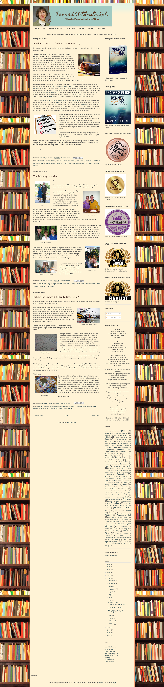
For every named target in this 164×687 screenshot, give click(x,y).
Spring (117, 531)
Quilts (117, 517)
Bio (44, 28)
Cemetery (125, 447)
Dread (106, 460)
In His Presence (110, 651)
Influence (124, 489)
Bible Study (59, 406)
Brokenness (124, 443)
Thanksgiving (80, 163)
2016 (109, 578)
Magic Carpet (115, 499)
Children (111, 452)
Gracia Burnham (109, 478)
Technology (122, 535)
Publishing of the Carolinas (57, 100)
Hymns (107, 489)
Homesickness (109, 487)
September (112, 589)
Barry (48, 284)
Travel (116, 540)
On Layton (108, 657)
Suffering (46, 408)
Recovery (108, 519)
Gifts (106, 476)
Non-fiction (40, 163)
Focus (109, 470)
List (126, 497)
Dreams (113, 460)
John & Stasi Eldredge (119, 493)
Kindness (107, 497)
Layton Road (81, 94)
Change (58, 161)
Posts (108, 314)
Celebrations (112, 447)
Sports (110, 530)
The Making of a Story (92, 163)
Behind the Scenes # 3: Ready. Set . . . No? (56, 296)
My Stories (101, 28)
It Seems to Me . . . (118, 491)
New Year (127, 503)
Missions (110, 501)
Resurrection (115, 521)
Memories (91, 284)
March (111, 618)
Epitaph (107, 464)
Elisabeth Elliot (123, 462)
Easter (129, 460)
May (110, 600)
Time (109, 539)
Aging (125, 433)
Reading (124, 517)
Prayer (111, 513)
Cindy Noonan (109, 649)
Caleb (112, 445)
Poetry (128, 511)
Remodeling (125, 519)
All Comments (111, 317)
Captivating (119, 445)
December (112, 580)
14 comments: (66, 281)
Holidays (115, 485)
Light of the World (117, 497)
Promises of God (124, 515)
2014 (109, 630)
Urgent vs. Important (111, 542)
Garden (109, 474)
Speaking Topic (126, 529)
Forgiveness (124, 470)
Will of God (116, 544)
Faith (107, 466)
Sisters (107, 529)
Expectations (124, 464)
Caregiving (127, 445)
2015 (109, 627)
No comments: (66, 403)
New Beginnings (113, 503)
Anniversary (123, 435)
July (110, 595)
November (112, 583)
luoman (101, 682)
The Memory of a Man (45, 176)
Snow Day (116, 528)
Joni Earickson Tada (115, 495)
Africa (118, 433)
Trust (65, 408)
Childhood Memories (123, 450)
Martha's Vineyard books (50, 92)
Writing (35, 165)
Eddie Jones (74, 100)
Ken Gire (126, 495)
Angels (114, 435)
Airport (106, 435)
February (112, 621)
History (107, 485)
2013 (109, 633)
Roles (123, 521)
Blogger (114, 682)
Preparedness (123, 513)
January (111, 624)
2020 (109, 567)
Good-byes (115, 476)
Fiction (129, 468)
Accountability (109, 433)
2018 (109, 572)
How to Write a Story (122, 487)
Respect (107, 521)
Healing (118, 482)
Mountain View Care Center (123, 501)
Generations (121, 474)
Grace (78, 284)
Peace (109, 508)
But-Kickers (37, 88)
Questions (111, 517)
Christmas (123, 452)
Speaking (91, 28)
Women (126, 543)
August (111, 592)
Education (111, 462)
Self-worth (124, 526)
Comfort (59, 284)
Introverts (107, 491)
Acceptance (42, 284)
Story (73, 163)
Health (125, 483)
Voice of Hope (109, 661)
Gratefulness (80, 161)
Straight (119, 533)
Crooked (119, 456)
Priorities (108, 515)
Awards (117, 437)
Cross (126, 456)
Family (73, 284)
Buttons (107, 445)
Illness (114, 489)
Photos (81, 28)
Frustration (128, 472)
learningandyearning (111, 653)
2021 (109, 564)
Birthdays (120, 441)
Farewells (111, 468)
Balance (124, 437)
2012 (109, 635)
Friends (72, 161)
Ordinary (128, 505)
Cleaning (107, 454)
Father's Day (120, 468)
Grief (82, 284)
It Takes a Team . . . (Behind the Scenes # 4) (56, 43)
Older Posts (95, 415)
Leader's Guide (70, 28)
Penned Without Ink (55, 28)
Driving (120, 460)
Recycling (116, 519)
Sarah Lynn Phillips (64, 163)
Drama (126, 458)
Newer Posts (39, 415)
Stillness (125, 531)
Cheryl (51, 96)
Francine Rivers (109, 472)
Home (37, 28)
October (111, 586)
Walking (107, 543)
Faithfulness (66, 161)
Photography (119, 510)
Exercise (114, 464)
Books (53, 161)
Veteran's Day (125, 541)
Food (116, 470)
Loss (86, 284)
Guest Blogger (126, 480)
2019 (109, 570)
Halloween (110, 482)
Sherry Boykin (109, 659)
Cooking (110, 456)
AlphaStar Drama (110, 647)
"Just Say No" (109, 431)
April (110, 615)
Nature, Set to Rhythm (112, 655)
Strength (126, 533)
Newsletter (110, 505)
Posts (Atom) (71, 422)
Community (127, 454)
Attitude (108, 437)
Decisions (108, 458)
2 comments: (65, 158)
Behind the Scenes (44, 161)
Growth (87, 161)
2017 (109, 575)
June (110, 597)
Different (118, 458)
